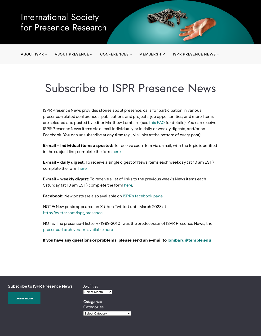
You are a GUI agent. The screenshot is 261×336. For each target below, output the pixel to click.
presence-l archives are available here (78, 229)
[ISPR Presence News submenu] (218, 54)
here (116, 151)
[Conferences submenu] (131, 54)
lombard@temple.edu (189, 240)
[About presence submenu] (91, 54)
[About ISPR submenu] (46, 54)
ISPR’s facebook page (143, 196)
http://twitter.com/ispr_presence (73, 212)
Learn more (24, 298)
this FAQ (157, 122)
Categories (93, 307)
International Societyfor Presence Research (64, 22)
